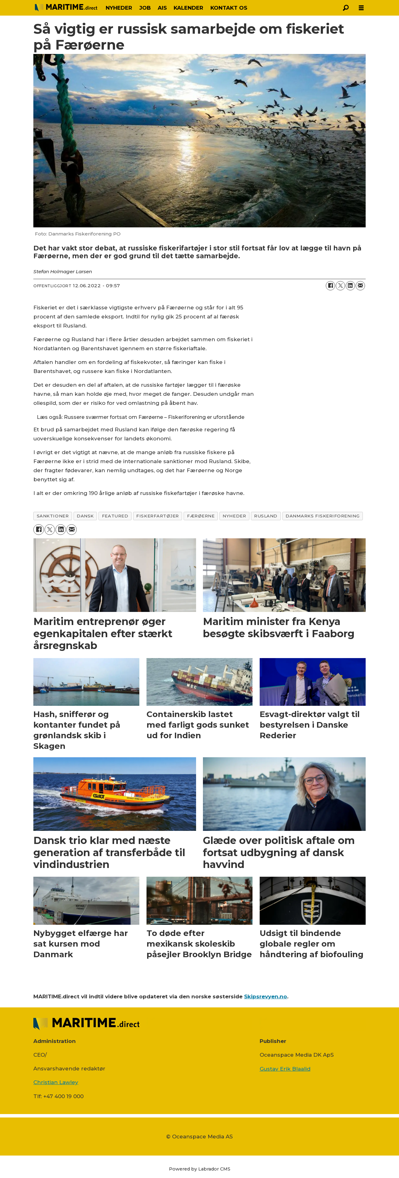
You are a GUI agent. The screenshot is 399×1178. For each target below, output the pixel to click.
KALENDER (188, 8)
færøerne (200, 515)
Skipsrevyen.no (265, 996)
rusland (265, 515)
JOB (145, 8)
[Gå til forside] (66, 7)
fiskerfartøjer (157, 515)
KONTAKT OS (228, 8)
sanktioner (53, 515)
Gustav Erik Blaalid (285, 1069)
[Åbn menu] (361, 8)
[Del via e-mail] (360, 285)
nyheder (234, 515)
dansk (85, 515)
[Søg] (345, 8)
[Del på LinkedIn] (350, 285)
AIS (162, 8)
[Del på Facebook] (330, 285)
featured (115, 515)
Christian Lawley (55, 1082)
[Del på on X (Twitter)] (340, 285)
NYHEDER (119, 8)
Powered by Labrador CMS (199, 1169)
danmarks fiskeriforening (322, 515)
